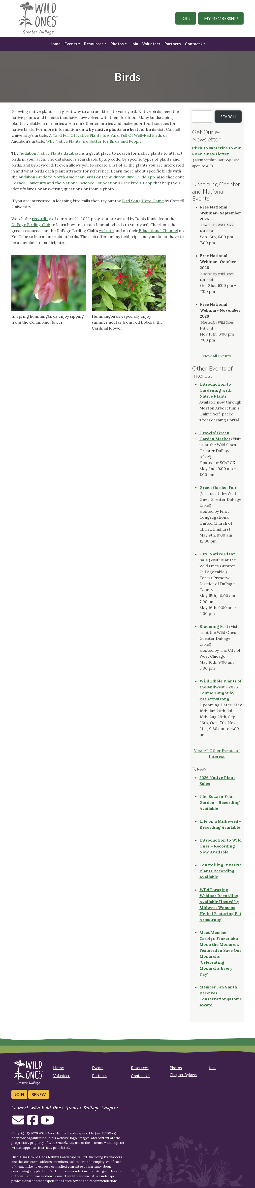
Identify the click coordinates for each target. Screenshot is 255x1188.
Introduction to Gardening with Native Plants (215, 390)
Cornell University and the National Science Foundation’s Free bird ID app (81, 182)
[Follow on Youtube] (47, 1122)
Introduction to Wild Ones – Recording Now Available (220, 846)
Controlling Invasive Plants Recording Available (220, 870)
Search (228, 116)
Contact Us (195, 43)
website (106, 230)
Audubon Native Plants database (50, 153)
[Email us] (18, 1122)
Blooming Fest (213, 626)
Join (186, 18)
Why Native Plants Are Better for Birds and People (94, 141)
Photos (117, 43)
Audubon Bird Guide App (132, 176)
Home (55, 43)
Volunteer (151, 43)
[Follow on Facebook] (32, 1122)
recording (41, 218)
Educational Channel (158, 230)
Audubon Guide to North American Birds (57, 176)
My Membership (221, 18)
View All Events (217, 355)
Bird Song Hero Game (143, 200)
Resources (93, 43)
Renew (39, 1094)
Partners (172, 43)
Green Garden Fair (218, 487)
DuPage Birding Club (30, 224)
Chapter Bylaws (183, 1074)
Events (70, 43)
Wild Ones (56, 1143)
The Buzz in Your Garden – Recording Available (219, 802)
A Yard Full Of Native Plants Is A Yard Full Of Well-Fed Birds (105, 135)
